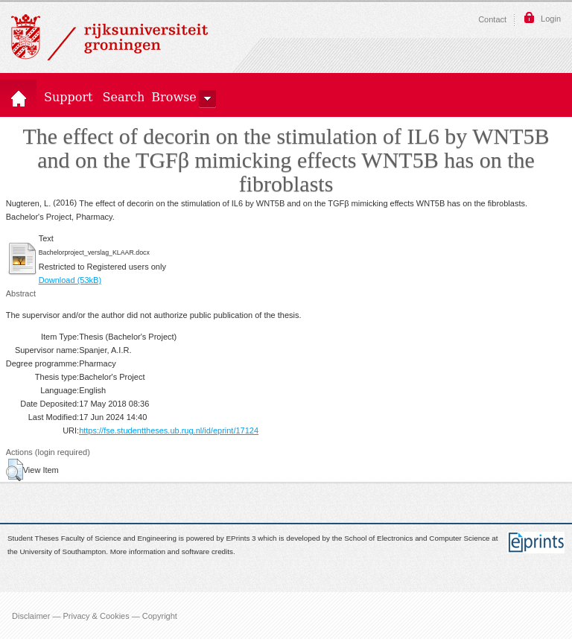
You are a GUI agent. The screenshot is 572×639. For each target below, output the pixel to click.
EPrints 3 (241, 538)
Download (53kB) (70, 280)
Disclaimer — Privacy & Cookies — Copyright (94, 615)
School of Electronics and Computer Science (416, 538)
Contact (492, 19)
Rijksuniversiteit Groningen (109, 37)
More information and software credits (171, 552)
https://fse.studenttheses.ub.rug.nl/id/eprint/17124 (168, 430)
